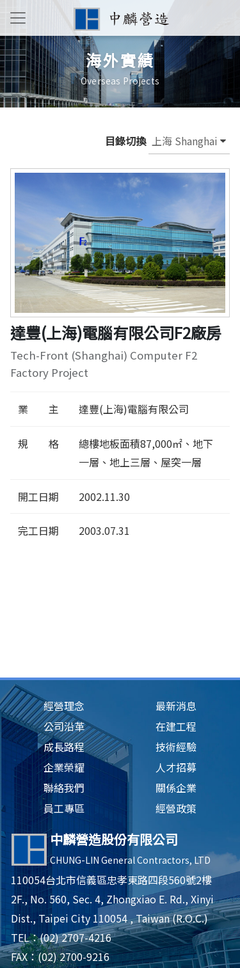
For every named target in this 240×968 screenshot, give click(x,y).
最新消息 (176, 705)
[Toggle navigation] (18, 18)
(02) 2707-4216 (75, 937)
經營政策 (176, 808)
